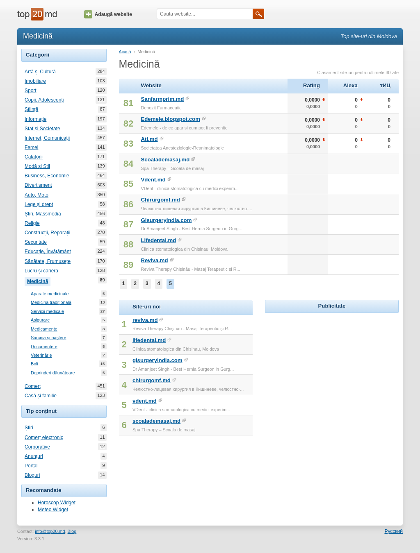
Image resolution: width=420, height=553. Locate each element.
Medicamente (44, 329)
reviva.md (145, 320)
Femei (31, 147)
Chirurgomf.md (160, 200)
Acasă (125, 51)
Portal (31, 465)
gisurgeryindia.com (157, 360)
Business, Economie (47, 175)
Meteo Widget (53, 509)
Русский (393, 531)
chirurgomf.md (151, 380)
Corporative (37, 447)
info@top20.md (50, 531)
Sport (31, 90)
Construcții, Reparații (47, 232)
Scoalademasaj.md (165, 159)
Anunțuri (34, 456)
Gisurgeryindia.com (166, 220)
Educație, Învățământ (48, 251)
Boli (34, 364)
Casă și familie (41, 395)
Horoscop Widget (56, 502)
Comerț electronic (44, 437)
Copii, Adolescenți (44, 100)
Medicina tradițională (51, 302)
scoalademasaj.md (156, 421)
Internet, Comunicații (47, 138)
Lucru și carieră (41, 270)
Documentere (44, 347)
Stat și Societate (42, 128)
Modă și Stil (37, 166)
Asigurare (40, 320)
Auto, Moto (36, 195)
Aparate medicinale (49, 294)
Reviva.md (154, 260)
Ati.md (149, 139)
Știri (29, 427)
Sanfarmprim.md (162, 99)
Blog (72, 531)
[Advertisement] (331, 366)
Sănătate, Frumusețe (48, 261)
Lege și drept (39, 204)
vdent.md (144, 401)
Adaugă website (108, 14)
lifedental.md (149, 340)
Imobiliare (35, 81)
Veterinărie (41, 355)
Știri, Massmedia (43, 214)
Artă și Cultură (40, 71)
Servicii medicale (47, 311)
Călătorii (34, 157)
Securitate (36, 242)
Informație (35, 119)
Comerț (33, 386)
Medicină (38, 280)
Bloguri (32, 475)
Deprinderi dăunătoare (53, 373)
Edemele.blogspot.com (170, 119)
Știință (31, 109)
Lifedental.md (158, 240)
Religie (32, 223)
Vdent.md (153, 180)
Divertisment (38, 185)
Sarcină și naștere (48, 338)
